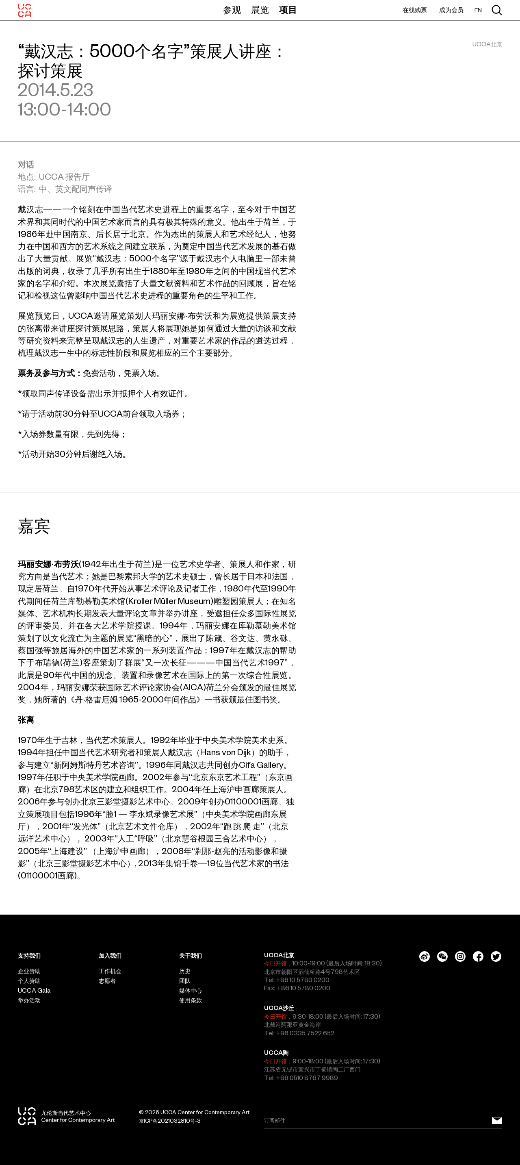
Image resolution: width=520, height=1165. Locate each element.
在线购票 (415, 10)
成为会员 (451, 10)
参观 (232, 9)
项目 (288, 9)
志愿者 (107, 981)
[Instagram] (460, 956)
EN (478, 10)
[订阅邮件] (497, 1120)
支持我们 (29, 956)
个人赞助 (29, 981)
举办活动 (29, 1000)
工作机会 (110, 971)
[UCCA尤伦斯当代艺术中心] (24, 10)
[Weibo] (424, 956)
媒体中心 (190, 990)
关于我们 (190, 956)
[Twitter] (496, 956)
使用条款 (190, 1000)
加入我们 (110, 956)
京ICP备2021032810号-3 (170, 1121)
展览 (260, 9)
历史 (185, 971)
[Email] (383, 1120)
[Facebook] (478, 956)
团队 (185, 981)
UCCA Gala (34, 990)
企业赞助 (29, 971)
